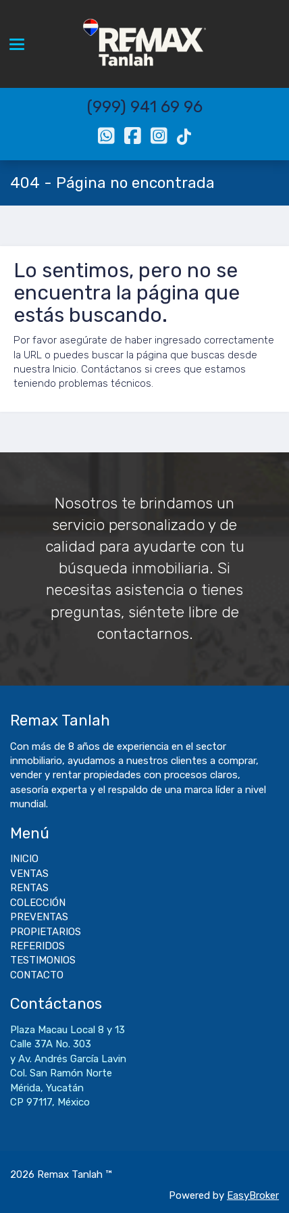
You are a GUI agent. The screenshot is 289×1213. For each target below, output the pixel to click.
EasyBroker (253, 1195)
